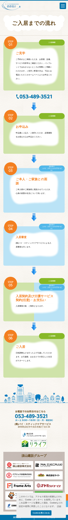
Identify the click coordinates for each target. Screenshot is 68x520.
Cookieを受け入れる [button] (41, 513)
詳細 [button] (59, 506)
